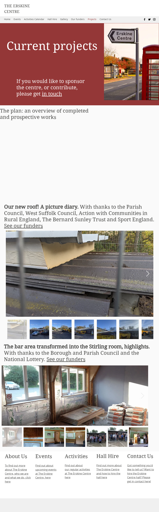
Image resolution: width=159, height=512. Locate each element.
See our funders (23, 226)
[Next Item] (148, 274)
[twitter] (149, 19)
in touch (52, 94)
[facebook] (144, 19)
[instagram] (154, 19)
